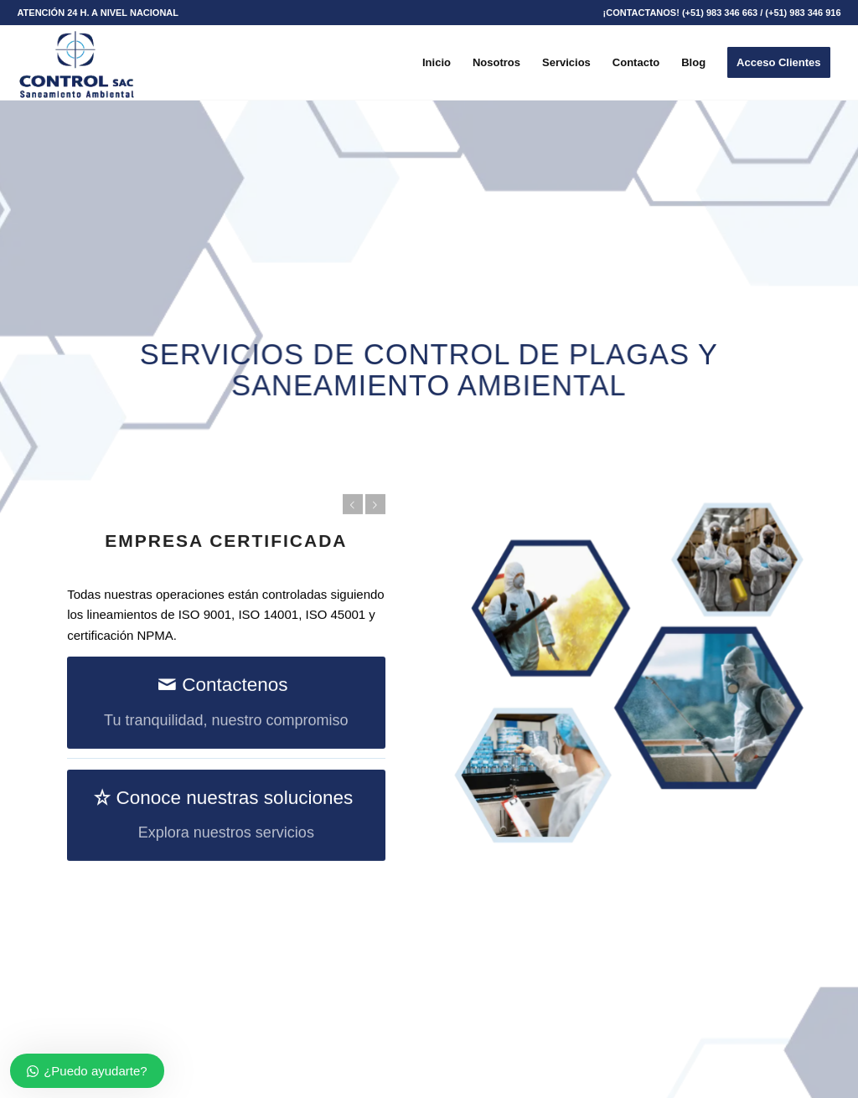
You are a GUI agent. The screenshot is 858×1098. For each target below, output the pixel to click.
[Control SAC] (75, 63)
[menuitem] (97, 12)
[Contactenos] (226, 704)
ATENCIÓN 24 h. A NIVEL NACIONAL (97, 13)
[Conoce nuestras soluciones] (226, 816)
